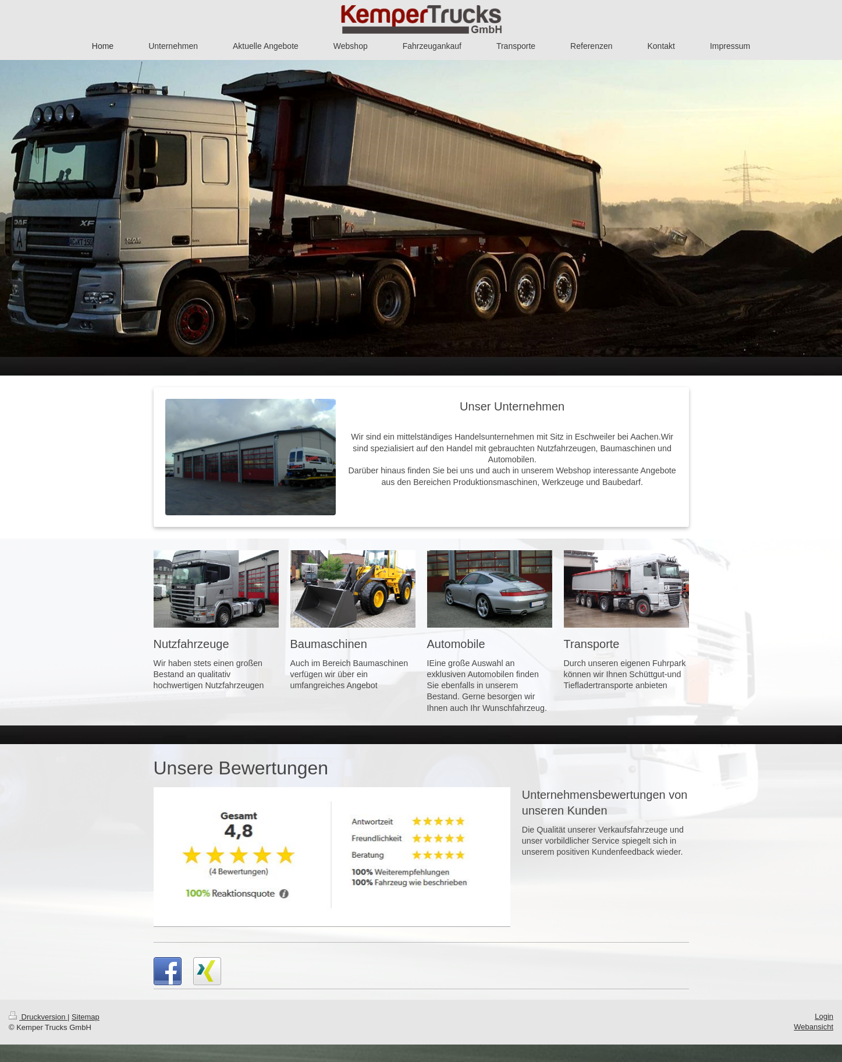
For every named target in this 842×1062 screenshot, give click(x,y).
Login (824, 1016)
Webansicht (813, 1026)
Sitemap (86, 1017)
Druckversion (38, 1017)
